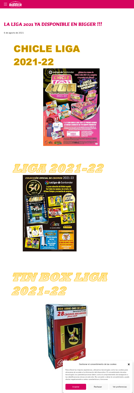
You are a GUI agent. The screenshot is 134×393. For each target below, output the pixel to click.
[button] (128, 364)
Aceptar (75, 387)
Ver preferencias (120, 387)
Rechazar (98, 387)
